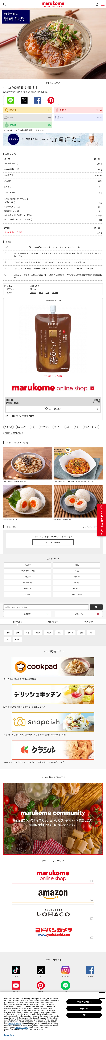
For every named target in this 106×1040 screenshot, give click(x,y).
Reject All (84, 1008)
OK (84, 1015)
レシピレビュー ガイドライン (93, 527)
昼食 (68, 427)
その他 (55, 292)
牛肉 (8, 633)
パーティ (57, 427)
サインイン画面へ (53, 542)
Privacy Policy (9, 1035)
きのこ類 (70, 633)
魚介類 (33, 292)
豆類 (47, 292)
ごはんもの (34, 285)
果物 (91, 633)
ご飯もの (8, 427)
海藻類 (49, 633)
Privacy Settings (84, 1002)
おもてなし (44, 427)
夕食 (77, 427)
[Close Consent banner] (102, 995)
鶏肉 (27, 633)
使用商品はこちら (53, 83)
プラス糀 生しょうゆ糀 (13, 232)
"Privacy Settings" (14, 1024)
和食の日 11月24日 (13, 432)
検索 (4, 4)
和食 (33, 427)
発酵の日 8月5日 (91, 427)
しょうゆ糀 (21, 427)
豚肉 (17, 633)
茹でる (33, 289)
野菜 (41, 292)
